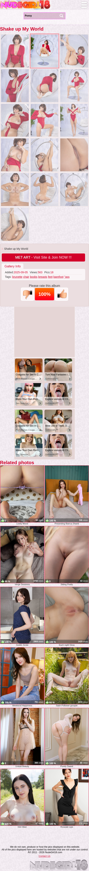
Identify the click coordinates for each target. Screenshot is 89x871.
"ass (67, 276)
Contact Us (44, 856)
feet (50, 276)
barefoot (58, 276)
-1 (27, 294)
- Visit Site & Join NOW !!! (43, 257)
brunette (17, 276)
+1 (61, 294)
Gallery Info (13, 266)
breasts (42, 276)
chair (26, 276)
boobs (33, 276)
